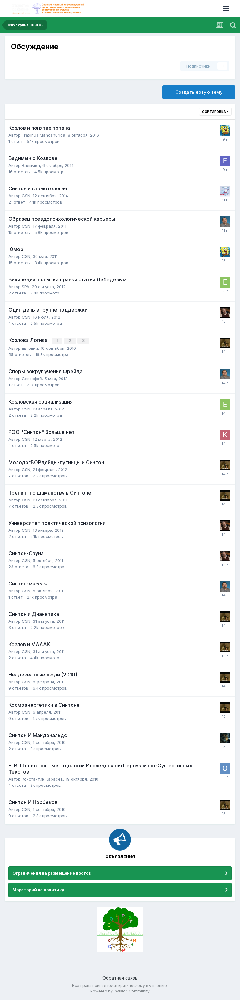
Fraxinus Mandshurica (43, 135)
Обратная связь (120, 977)
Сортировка (215, 111)
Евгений (30, 347)
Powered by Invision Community (120, 990)
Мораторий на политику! (39, 889)
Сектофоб (32, 378)
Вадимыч (31, 165)
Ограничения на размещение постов (51, 872)
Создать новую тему (198, 92)
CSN (26, 195)
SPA (25, 286)
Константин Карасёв (42, 778)
